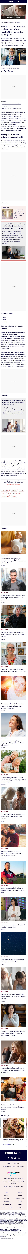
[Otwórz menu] (2, 2)
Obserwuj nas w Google (13, 484)
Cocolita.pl (6, 1198)
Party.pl (20, 1192)
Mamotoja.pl (7, 1201)
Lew (3, 493)
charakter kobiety (17, 493)
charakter (14, 490)
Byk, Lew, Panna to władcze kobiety (11, 108)
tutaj (12, 1238)
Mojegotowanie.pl (7, 1204)
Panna (21, 490)
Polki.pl (20, 1195)
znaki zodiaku (5, 490)
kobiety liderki (5, 496)
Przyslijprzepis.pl (20, 1198)
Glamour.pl (6, 1195)
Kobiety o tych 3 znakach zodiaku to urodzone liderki (11, 105)
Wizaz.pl (20, 1204)
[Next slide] (25, 1128)
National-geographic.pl (6, 1207)
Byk (8, 493)
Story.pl (20, 1207)
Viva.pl (20, 1201)
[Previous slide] (1, 1128)
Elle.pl (7, 1192)
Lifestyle (14, 496)
